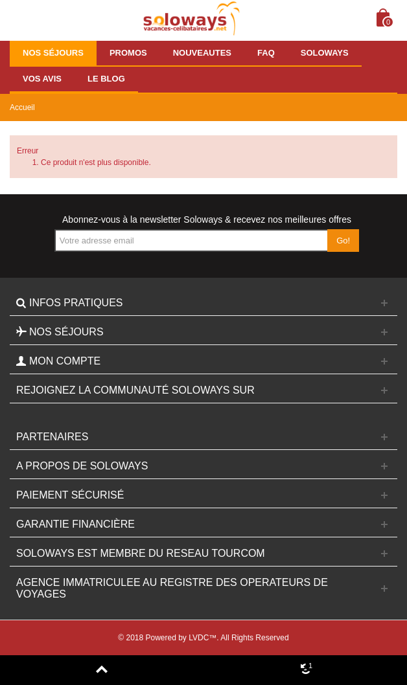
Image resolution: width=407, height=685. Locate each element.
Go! (343, 240)
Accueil (22, 107)
